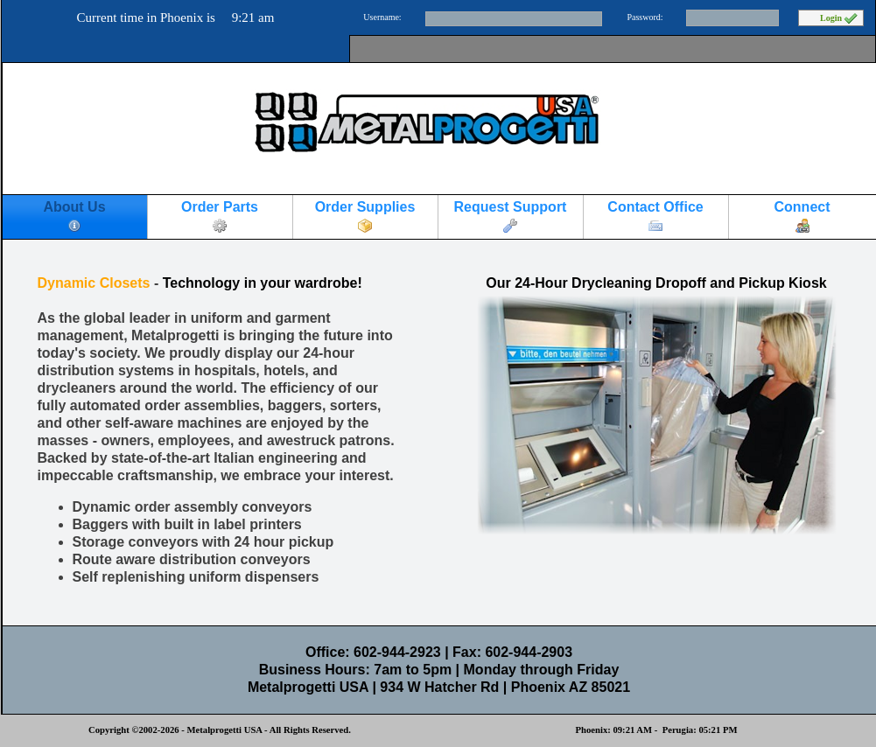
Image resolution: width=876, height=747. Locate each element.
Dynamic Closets (94, 283)
